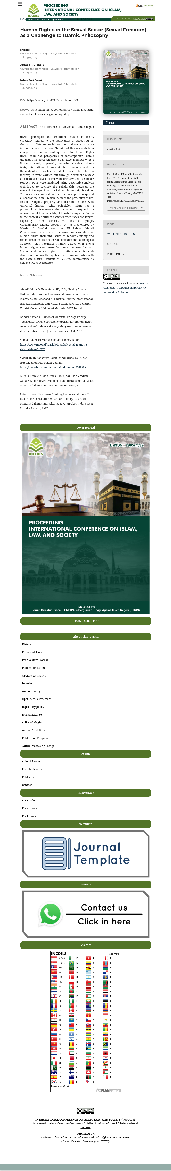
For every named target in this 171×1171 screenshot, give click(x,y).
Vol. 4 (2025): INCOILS (60, 19)
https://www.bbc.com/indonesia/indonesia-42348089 (53, 367)
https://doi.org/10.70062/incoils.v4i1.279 (52, 100)
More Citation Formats (124, 207)
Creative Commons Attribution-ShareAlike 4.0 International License (125, 287)
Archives (37, 19)
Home (24, 19)
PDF (111, 122)
